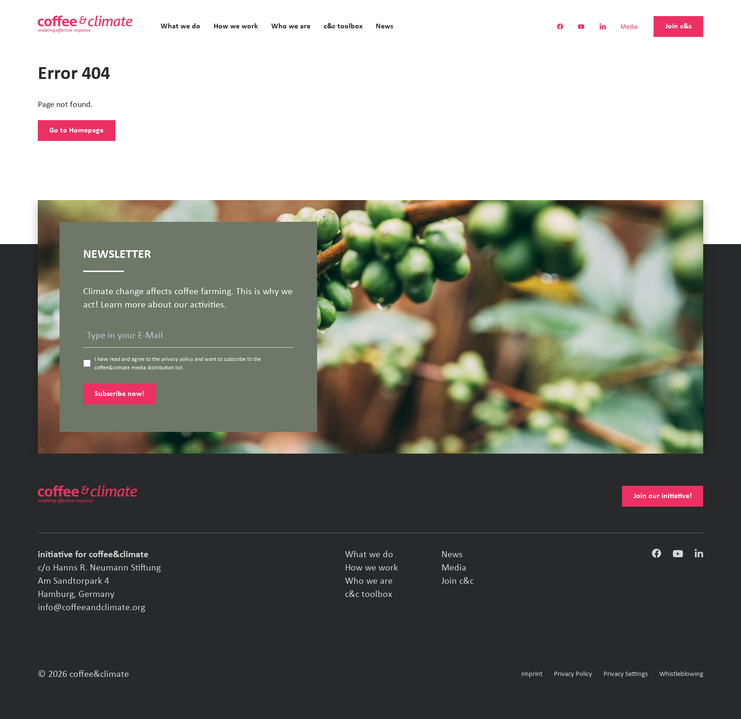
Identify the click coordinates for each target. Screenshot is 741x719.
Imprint (532, 674)
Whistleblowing (681, 674)
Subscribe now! (119, 394)
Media (629, 28)
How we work (236, 26)
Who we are (290, 26)
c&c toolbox (343, 26)
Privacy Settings (625, 674)
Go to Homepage (76, 130)
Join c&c (678, 26)
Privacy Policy (573, 674)
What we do (180, 26)
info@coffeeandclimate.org (91, 608)
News (384, 26)
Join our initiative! (663, 496)
